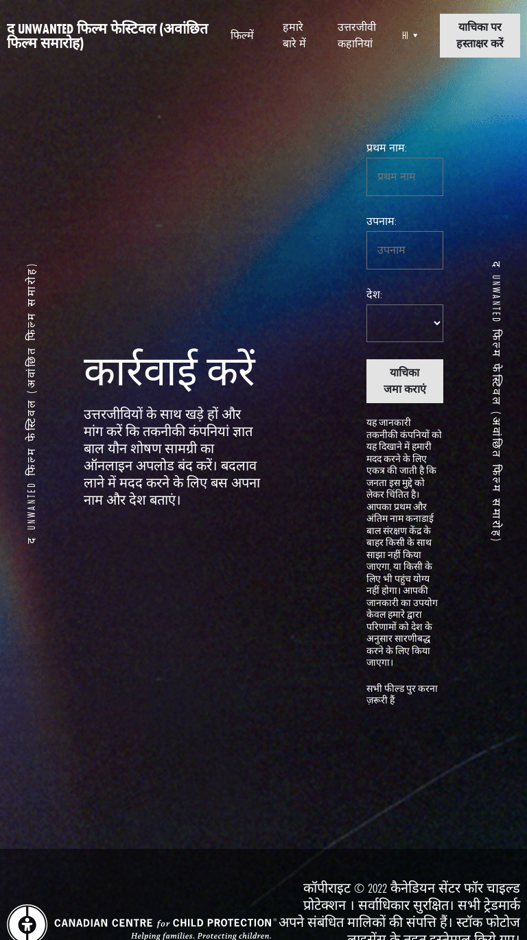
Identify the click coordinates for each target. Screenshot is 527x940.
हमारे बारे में (294, 35)
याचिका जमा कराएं (405, 380)
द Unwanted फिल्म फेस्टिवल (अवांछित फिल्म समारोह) (107, 35)
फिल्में (242, 35)
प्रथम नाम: (386, 148)
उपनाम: (381, 221)
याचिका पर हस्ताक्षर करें (480, 35)
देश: (374, 294)
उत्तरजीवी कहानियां (357, 35)
